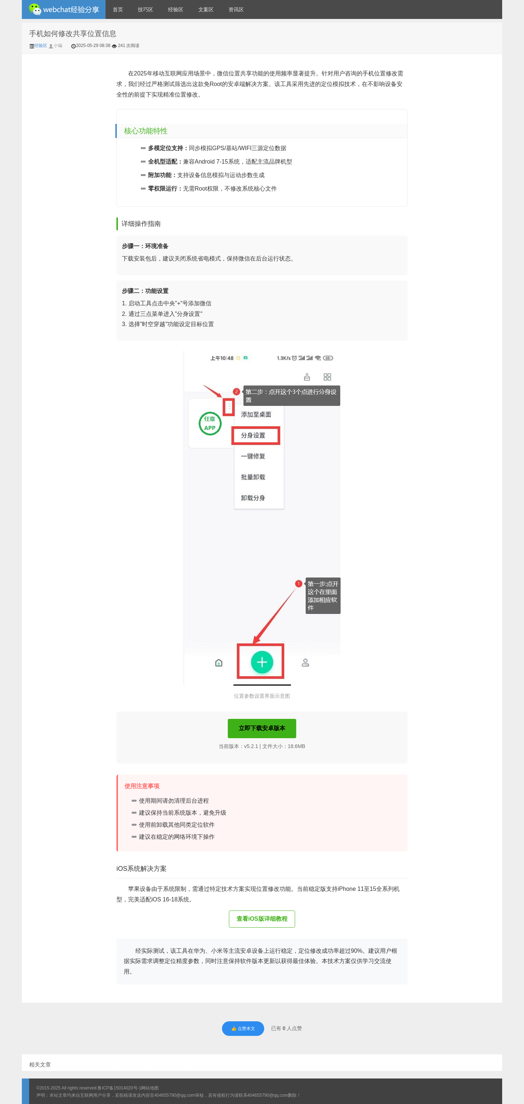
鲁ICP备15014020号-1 (119, 1088)
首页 (118, 9)
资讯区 (236, 9)
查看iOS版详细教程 (262, 919)
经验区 (175, 9)
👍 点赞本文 (243, 1028)
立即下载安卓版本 (262, 728)
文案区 (206, 9)
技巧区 (145, 9)
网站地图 (150, 1088)
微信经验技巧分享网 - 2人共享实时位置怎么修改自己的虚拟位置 (64, 9)
